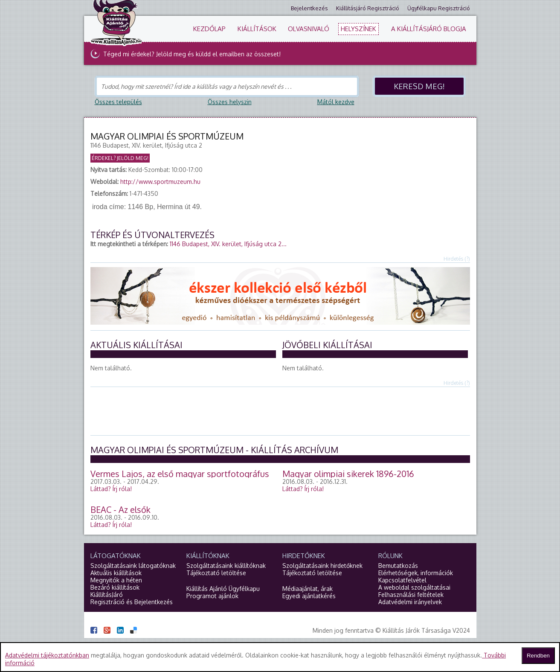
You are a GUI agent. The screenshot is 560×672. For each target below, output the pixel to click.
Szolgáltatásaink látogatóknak (133, 565)
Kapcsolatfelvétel (402, 580)
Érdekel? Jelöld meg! (120, 158)
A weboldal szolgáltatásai (414, 587)
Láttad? (111, 488)
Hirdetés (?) (457, 259)
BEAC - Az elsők (120, 509)
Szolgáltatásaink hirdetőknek (322, 565)
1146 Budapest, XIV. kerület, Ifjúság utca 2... (228, 243)
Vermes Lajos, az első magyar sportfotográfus (179, 473)
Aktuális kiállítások (116, 572)
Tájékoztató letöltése (216, 572)
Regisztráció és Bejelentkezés (131, 601)
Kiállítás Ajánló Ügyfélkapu (223, 588)
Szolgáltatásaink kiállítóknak (226, 565)
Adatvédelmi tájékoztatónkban (47, 655)
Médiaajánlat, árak (307, 588)
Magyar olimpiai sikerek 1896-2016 (348, 473)
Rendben (538, 655)
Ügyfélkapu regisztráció (438, 8)
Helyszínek (358, 29)
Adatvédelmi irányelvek (410, 601)
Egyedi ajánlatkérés (309, 595)
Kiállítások (257, 29)
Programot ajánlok (212, 595)
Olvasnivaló (308, 29)
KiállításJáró (106, 594)
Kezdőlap (209, 29)
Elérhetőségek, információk (415, 572)
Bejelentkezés (309, 8)
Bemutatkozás (398, 565)
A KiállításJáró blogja (428, 29)
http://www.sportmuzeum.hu (160, 181)
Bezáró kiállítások (114, 587)
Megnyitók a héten (116, 580)
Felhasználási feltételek (411, 594)
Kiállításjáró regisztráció (367, 8)
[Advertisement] (280, 410)
